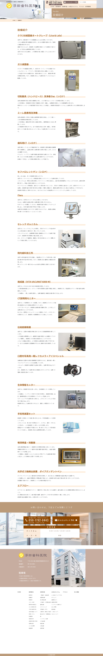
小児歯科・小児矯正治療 (45, 602)
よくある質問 (32, 625)
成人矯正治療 (43, 599)
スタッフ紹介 (32, 602)
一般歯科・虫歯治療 (44, 595)
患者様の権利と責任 (33, 621)
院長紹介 (31, 599)
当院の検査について (33, 611)
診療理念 (31, 616)
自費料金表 (31, 623)
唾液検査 (53, 609)
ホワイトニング (43, 607)
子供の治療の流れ (32, 609)
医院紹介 (31, 595)
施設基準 (31, 628)
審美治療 (42, 604)
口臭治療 (42, 625)
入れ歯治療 (42, 621)
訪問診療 (42, 628)
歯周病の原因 (54, 602)
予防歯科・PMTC (43, 609)
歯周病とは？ (54, 599)
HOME (52, 6)
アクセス (81, 6)
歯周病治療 (42, 597)
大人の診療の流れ (32, 607)
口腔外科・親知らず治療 (45, 611)
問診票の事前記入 (32, 604)
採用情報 (88, 6)
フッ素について (55, 611)
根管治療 (42, 623)
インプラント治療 (44, 618)
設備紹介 (31, 597)
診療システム (32, 614)
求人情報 (76, 592)
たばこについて (55, 614)
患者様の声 (31, 618)
